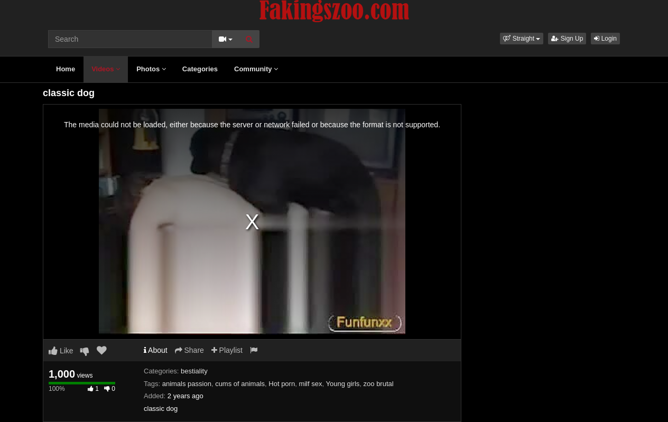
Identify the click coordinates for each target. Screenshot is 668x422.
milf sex (310, 384)
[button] (521, 38)
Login (605, 38)
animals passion (186, 384)
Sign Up (567, 38)
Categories (200, 69)
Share (189, 350)
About (156, 350)
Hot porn (281, 384)
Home (65, 69)
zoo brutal (379, 384)
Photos (151, 69)
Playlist (227, 350)
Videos (105, 69)
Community (256, 69)
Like (61, 350)
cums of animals (240, 384)
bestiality (194, 371)
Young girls (342, 384)
